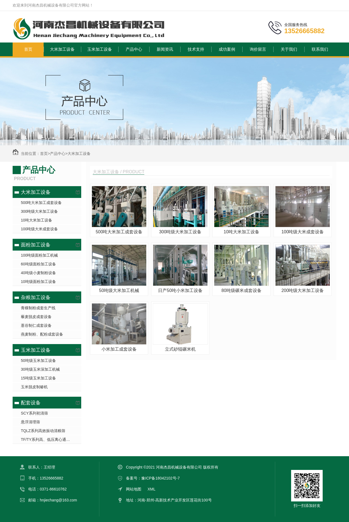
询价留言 (258, 49)
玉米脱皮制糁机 (34, 387)
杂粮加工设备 (35, 297)
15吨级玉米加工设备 (38, 378)
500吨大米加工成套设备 (41, 202)
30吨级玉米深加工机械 (40, 369)
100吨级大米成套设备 (39, 229)
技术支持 (196, 49)
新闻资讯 (165, 49)
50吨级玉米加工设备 (38, 360)
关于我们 (289, 49)
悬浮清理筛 (30, 422)
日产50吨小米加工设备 (180, 290)
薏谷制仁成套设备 (36, 325)
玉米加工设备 (99, 49)
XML (152, 489)
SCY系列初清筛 (34, 413)
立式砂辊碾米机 (180, 349)
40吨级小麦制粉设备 (38, 273)
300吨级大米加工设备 (39, 211)
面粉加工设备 (35, 245)
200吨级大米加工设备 (303, 290)
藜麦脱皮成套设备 (36, 316)
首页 (28, 49)
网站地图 (133, 489)
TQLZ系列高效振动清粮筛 (43, 431)
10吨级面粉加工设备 (38, 281)
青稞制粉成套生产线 (38, 308)
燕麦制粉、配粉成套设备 (42, 334)
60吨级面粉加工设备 (38, 264)
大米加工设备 (62, 49)
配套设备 (31, 402)
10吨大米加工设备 (36, 220)
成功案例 (227, 49)
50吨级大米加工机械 (119, 290)
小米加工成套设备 (119, 349)
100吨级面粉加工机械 (39, 255)
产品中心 (134, 49)
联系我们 (320, 49)
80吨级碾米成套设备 (241, 290)
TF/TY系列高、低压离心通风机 (47, 439)
